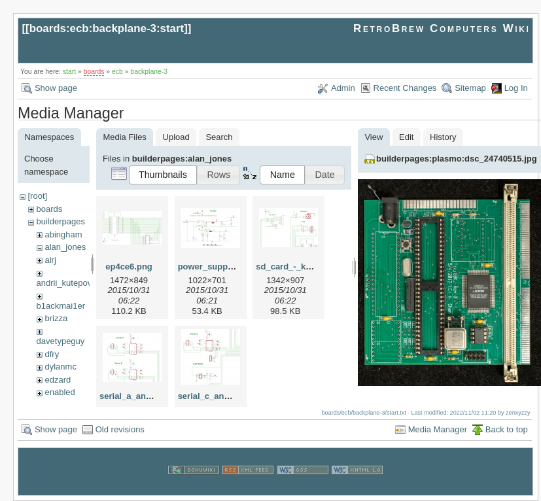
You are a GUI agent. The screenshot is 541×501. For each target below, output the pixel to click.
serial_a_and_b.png (139, 396)
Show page (56, 88)
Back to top (506, 429)
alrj (50, 260)
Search (218, 137)
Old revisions (120, 429)
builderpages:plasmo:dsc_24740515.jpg (456, 159)
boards (94, 71)
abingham (63, 234)
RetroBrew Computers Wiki (442, 28)
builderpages (60, 221)
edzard (57, 380)
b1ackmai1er (61, 306)
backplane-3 (148, 71)
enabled (59, 392)
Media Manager (437, 429)
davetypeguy (61, 341)
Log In (516, 88)
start (69, 71)
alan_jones (65, 247)
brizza (55, 318)
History (443, 137)
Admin (343, 88)
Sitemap (470, 88)
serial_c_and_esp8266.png (232, 396)
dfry (51, 354)
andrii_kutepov (64, 283)
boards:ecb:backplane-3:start (106, 28)
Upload (176, 137)
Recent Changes (405, 88)
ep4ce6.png (128, 266)
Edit (406, 137)
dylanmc (60, 366)
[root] (37, 196)
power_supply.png (215, 266)
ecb (117, 71)
